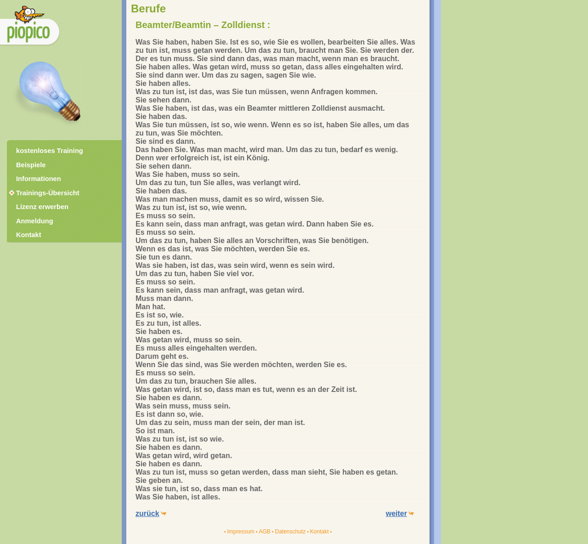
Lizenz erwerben (42, 206)
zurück (147, 513)
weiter (396, 513)
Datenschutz (290, 531)
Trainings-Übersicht (43, 193)
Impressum (240, 531)
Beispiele (30, 165)
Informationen (38, 178)
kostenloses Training (49, 150)
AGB (264, 531)
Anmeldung (34, 221)
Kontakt (319, 531)
